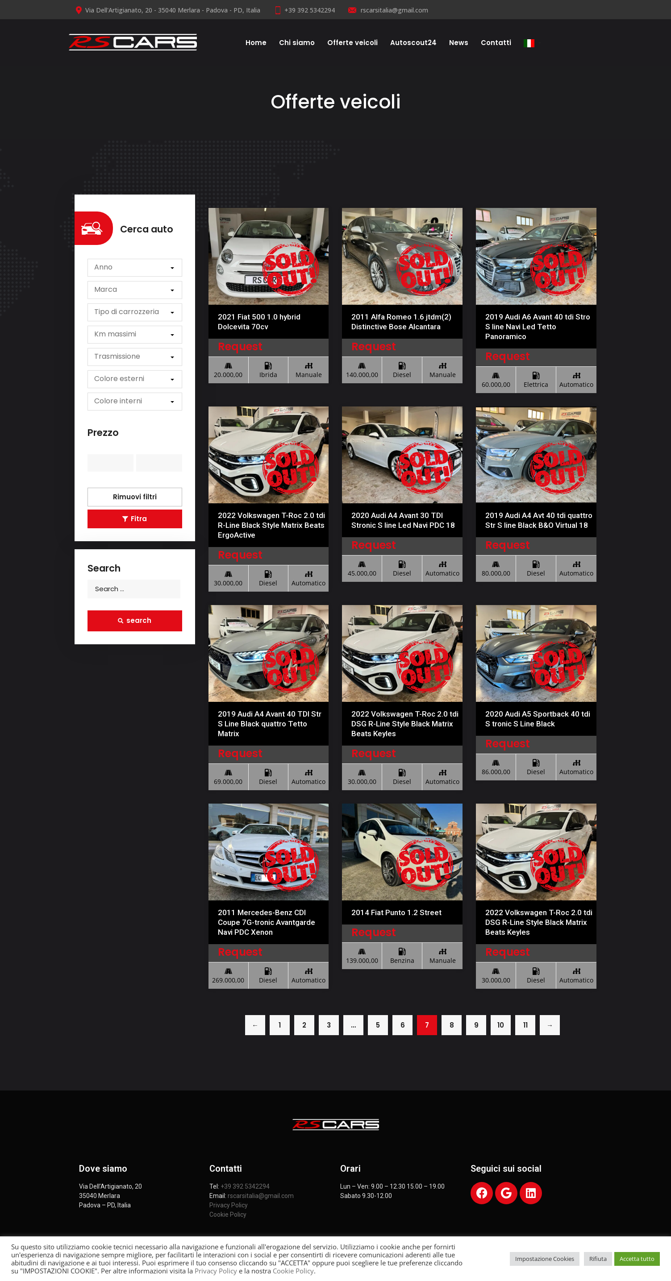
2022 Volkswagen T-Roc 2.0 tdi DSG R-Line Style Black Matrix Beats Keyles (404, 723)
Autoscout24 (413, 42)
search (134, 620)
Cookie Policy (227, 1214)
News (458, 42)
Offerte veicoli (352, 42)
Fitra (134, 518)
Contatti (496, 42)
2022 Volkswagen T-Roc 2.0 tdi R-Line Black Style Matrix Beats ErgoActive (271, 525)
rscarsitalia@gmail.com (388, 10)
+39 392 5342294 (304, 10)
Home (256, 42)
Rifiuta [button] (598, 1259)
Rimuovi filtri (135, 497)
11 (525, 1025)
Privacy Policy (228, 1205)
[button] (135, 268)
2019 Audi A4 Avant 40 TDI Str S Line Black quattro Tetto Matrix (269, 723)
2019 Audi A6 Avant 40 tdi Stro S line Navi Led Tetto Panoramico (537, 326)
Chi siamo (297, 42)
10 (500, 1025)
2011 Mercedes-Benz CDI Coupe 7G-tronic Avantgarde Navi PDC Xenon (266, 922)
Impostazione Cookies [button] (544, 1259)
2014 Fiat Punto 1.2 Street (396, 912)
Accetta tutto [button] (637, 1259)
